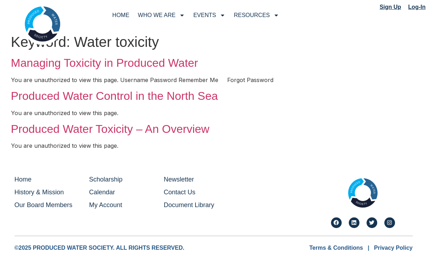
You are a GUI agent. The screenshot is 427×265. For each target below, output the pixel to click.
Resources (256, 15)
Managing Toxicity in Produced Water (104, 62)
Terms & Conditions (336, 248)
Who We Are (161, 15)
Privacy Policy (393, 248)
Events (209, 15)
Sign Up (390, 7)
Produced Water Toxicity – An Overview (110, 129)
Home (120, 15)
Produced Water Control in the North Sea (114, 96)
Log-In (417, 7)
